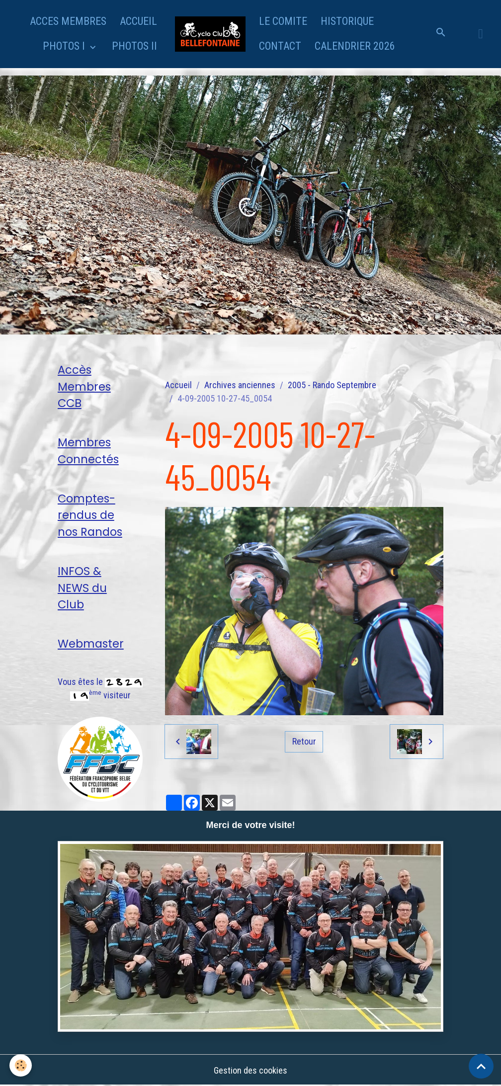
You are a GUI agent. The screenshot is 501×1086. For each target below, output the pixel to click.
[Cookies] (21, 1065)
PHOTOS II (134, 46)
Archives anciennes (239, 385)
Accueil (178, 385)
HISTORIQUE (347, 21)
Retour (304, 741)
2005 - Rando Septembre (332, 385)
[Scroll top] (481, 1066)
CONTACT (280, 46)
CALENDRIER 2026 (355, 46)
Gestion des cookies (250, 1070)
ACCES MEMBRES (68, 21)
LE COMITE (283, 21)
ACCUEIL (138, 21)
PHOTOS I (65, 46)
